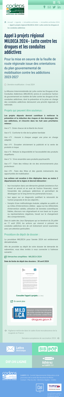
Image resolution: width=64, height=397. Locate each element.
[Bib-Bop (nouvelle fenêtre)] (48, 349)
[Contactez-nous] (49, 7)
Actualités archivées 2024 (50, 22)
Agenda (18, 22)
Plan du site (31, 380)
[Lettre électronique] (16, 349)
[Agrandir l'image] (32, 314)
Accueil (10, 22)
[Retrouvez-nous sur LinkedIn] (59, 7)
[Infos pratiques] (44, 7)
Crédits (53, 380)
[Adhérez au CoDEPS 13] (48, 361)
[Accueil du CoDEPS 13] (15, 9)
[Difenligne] (16, 361)
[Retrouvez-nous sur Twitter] (54, 7)
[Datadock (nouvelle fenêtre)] (40, 388)
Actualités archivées (31, 22)
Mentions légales (43, 380)
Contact (23, 380)
